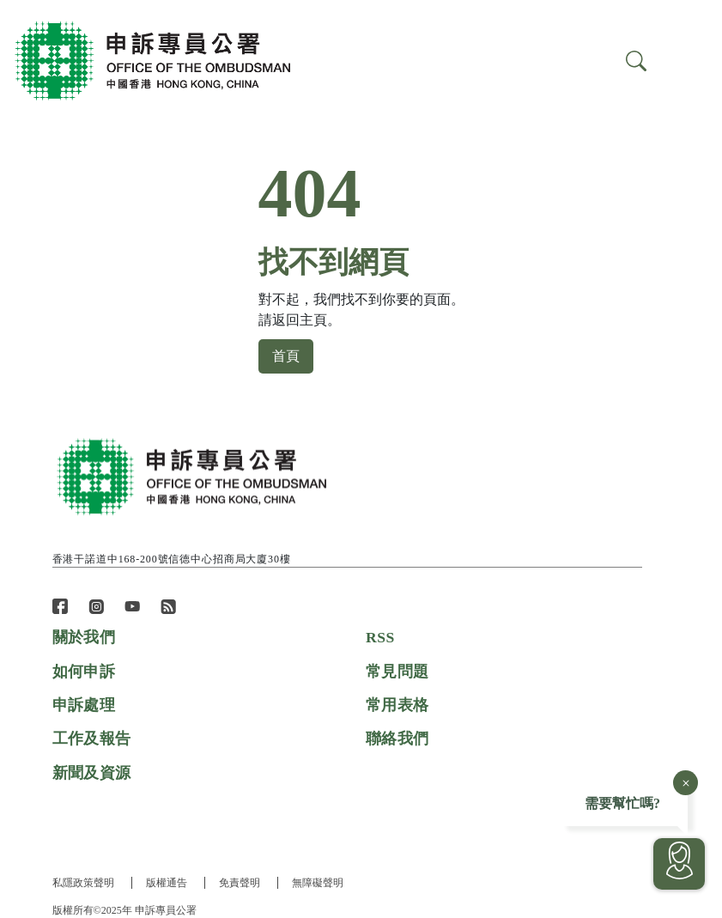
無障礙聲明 (320, 883)
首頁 (286, 356)
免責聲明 (241, 883)
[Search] (686, 61)
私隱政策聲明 (83, 883)
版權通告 (167, 883)
